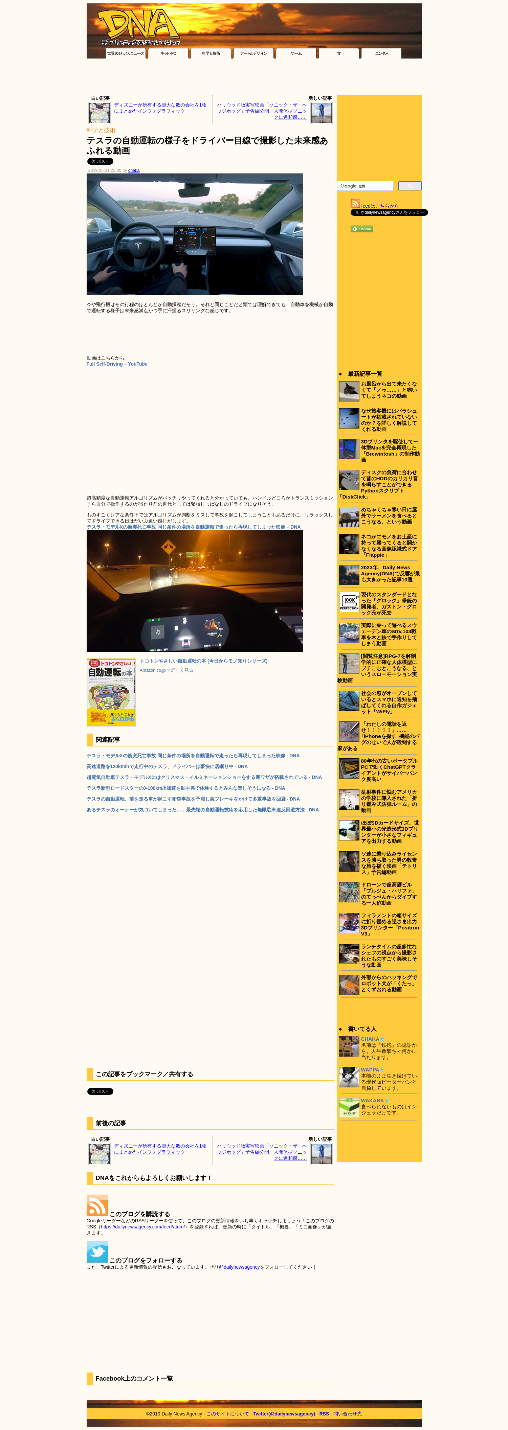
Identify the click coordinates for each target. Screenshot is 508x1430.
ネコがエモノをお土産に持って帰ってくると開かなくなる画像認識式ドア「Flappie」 (389, 546)
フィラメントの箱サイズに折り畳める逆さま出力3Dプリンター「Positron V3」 (390, 925)
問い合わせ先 (347, 1413)
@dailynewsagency (239, 1267)
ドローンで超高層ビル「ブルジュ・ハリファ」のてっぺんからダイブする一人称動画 (389, 894)
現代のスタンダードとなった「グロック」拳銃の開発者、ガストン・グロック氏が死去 (389, 604)
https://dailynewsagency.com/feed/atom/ (143, 1226)
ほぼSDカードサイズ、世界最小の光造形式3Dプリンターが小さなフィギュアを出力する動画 (390, 832)
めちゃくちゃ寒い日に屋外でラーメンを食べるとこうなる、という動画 (389, 516)
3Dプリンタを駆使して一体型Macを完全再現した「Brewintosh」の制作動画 (390, 451)
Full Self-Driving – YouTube (117, 364)
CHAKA (370, 1039)
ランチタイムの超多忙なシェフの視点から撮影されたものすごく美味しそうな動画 (389, 956)
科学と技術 (101, 130)
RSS (324, 1413)
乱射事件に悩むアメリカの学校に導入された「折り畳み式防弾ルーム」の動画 (389, 801)
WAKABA (372, 1100)
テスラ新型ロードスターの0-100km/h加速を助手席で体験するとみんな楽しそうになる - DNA (186, 788)
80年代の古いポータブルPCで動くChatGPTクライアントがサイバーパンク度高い (389, 770)
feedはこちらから (380, 206)
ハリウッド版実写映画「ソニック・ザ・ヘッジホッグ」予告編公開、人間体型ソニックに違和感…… (262, 111)
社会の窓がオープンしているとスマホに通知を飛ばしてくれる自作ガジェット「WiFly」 (389, 702)
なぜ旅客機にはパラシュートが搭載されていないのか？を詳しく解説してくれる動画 (389, 420)
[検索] (364, 186)
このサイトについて (227, 1413)
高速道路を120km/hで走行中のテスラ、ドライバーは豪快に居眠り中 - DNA (167, 766)
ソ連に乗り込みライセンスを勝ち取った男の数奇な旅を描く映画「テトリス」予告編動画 (389, 863)
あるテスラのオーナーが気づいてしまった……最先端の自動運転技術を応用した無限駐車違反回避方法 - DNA (203, 809)
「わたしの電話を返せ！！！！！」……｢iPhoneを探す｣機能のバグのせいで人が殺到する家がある (378, 736)
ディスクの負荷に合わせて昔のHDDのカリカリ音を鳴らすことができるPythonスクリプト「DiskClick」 (377, 484)
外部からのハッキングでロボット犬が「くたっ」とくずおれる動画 (389, 983)
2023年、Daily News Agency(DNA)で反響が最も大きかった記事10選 (390, 573)
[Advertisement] (254, 78)
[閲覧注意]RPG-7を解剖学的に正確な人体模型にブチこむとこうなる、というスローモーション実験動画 (377, 668)
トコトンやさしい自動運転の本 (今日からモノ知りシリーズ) (203, 661)
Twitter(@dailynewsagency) (284, 1413)
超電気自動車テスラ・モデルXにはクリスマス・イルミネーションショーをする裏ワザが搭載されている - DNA (204, 777)
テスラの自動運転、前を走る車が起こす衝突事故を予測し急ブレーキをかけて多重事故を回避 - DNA (193, 799)
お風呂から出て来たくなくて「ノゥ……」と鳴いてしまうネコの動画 (389, 390)
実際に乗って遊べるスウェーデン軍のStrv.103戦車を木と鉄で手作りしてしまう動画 (389, 634)
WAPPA (370, 1069)
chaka (134, 170)
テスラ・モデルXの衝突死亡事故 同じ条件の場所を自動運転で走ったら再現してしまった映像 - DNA (193, 755)
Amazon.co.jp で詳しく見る (166, 670)
